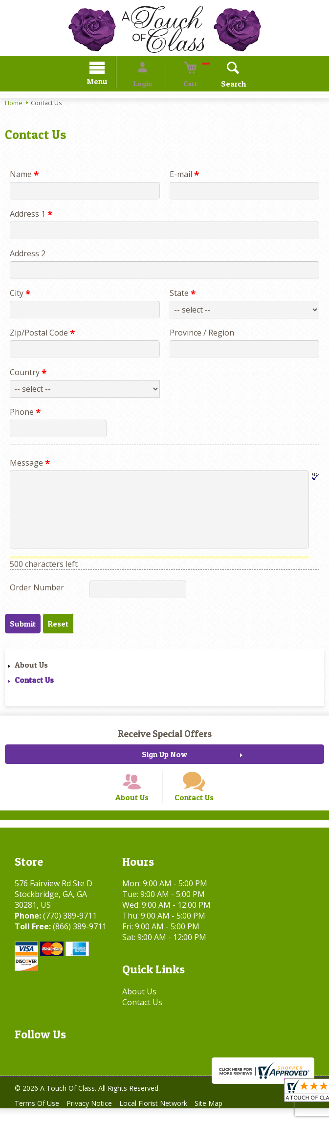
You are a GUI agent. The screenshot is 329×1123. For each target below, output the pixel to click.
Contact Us (34, 681)
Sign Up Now (164, 756)
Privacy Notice (96, 1118)
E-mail (184, 175)
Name (24, 175)
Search (219, 85)
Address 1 (31, 215)
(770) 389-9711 (70, 930)
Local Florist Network (164, 1118)
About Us (31, 666)
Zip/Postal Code (42, 334)
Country (28, 373)
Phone (25, 413)
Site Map (224, 1118)
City (20, 294)
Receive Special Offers (165, 735)
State (183, 294)
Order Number (37, 589)
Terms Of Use (39, 1118)
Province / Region (202, 334)
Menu (111, 83)
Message (30, 464)
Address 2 (27, 254)
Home (13, 104)
